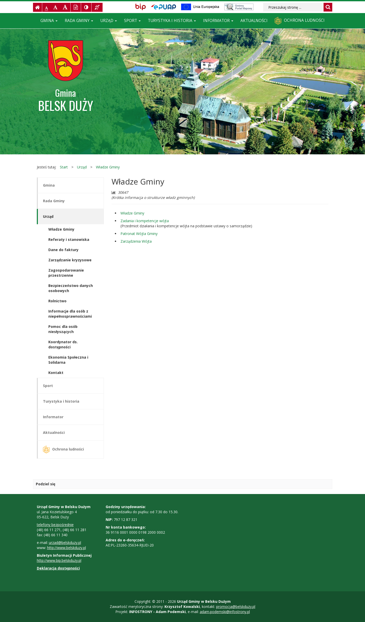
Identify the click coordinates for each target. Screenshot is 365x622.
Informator (218, 20)
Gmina (49, 20)
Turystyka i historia (172, 20)
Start (64, 167)
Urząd (108, 20)
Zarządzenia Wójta (136, 241)
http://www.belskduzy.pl (66, 547)
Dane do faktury (63, 249)
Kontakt (55, 372)
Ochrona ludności (300, 21)
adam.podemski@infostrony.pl (225, 611)
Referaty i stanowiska (68, 239)
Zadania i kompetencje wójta (144, 220)
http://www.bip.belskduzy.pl (59, 560)
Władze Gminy (108, 167)
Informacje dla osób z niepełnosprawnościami (70, 314)
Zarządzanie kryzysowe (70, 260)
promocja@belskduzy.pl (235, 606)
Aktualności (254, 20)
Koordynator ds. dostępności (63, 344)
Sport (132, 20)
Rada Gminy (79, 20)
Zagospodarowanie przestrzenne (66, 273)
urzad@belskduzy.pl (65, 542)
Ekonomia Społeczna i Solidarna (68, 360)
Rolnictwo (57, 300)
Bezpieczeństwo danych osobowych (70, 288)
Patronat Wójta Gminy (139, 233)
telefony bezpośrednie (55, 524)
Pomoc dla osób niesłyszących (63, 329)
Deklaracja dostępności (58, 568)
